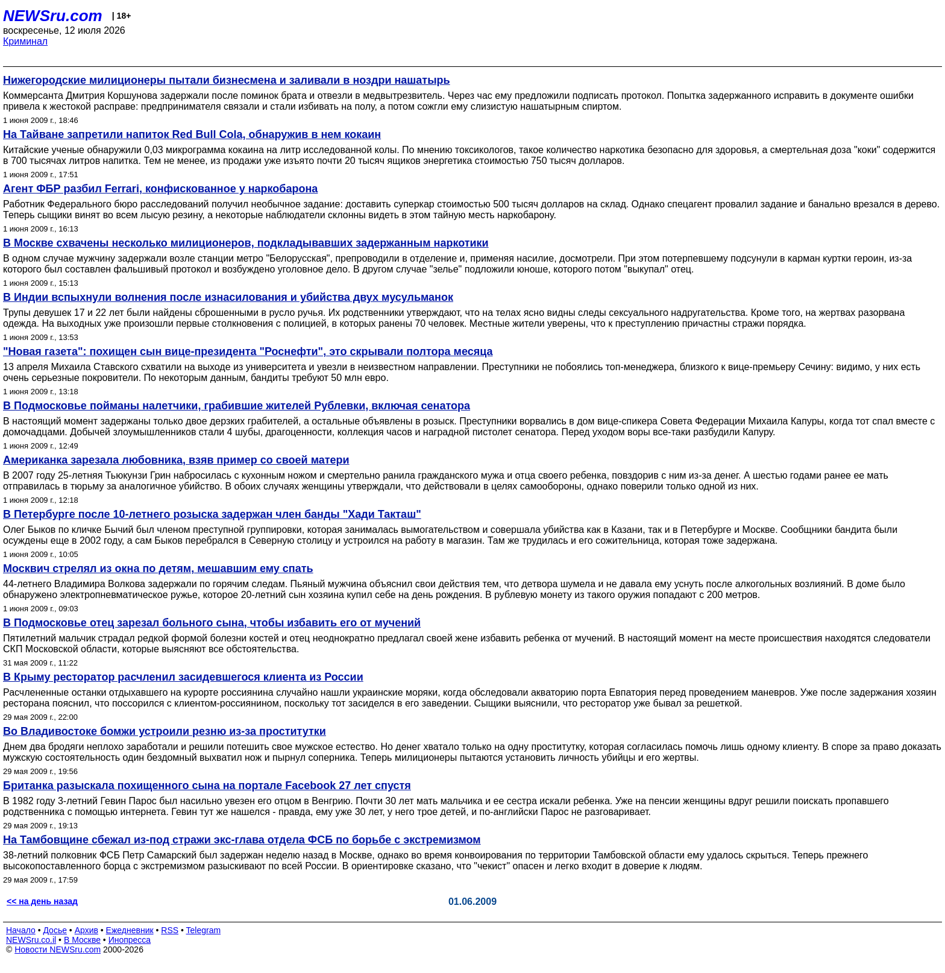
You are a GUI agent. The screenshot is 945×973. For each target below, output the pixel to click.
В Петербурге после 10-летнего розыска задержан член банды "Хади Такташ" (212, 514)
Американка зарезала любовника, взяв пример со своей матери (176, 460)
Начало (21, 930)
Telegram (203, 930)
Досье (55, 930)
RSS (169, 930)
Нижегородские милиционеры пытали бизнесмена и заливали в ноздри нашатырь (226, 80)
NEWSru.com (52, 16)
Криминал (25, 41)
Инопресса (129, 940)
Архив (86, 930)
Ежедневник (130, 930)
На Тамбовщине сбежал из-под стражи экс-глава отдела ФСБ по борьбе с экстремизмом (242, 840)
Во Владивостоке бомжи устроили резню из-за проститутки (164, 731)
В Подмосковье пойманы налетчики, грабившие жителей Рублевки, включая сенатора (236, 406)
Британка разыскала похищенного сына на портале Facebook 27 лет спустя (207, 785)
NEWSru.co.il (31, 940)
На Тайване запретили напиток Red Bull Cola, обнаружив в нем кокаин (192, 134)
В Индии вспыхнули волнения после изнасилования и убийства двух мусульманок (228, 297)
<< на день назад (42, 901)
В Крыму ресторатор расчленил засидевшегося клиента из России (183, 677)
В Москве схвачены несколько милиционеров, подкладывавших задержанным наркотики (246, 243)
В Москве (82, 940)
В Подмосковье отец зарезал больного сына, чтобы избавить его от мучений (212, 623)
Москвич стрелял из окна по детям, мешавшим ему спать (158, 568)
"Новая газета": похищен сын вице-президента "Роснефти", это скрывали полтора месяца (248, 351)
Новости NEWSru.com (57, 949)
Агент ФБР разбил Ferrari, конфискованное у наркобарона (160, 189)
